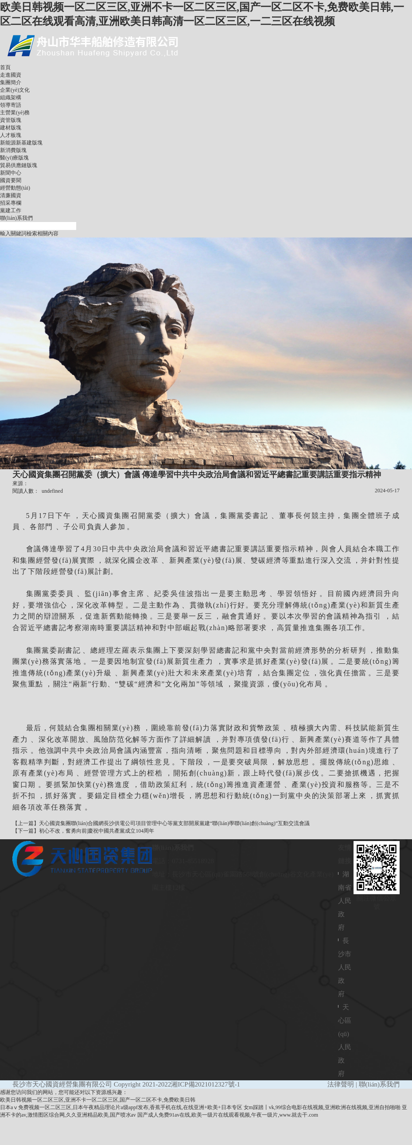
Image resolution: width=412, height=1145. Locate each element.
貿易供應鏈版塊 (18, 165)
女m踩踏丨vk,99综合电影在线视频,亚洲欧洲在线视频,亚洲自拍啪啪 (322, 1107)
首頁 (5, 67)
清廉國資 (10, 195)
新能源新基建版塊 (21, 143)
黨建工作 (10, 210)
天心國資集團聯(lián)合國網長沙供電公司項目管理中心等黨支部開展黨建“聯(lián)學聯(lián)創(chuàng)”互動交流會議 (174, 823)
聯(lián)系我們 (16, 218)
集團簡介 (10, 82)
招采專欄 (10, 203)
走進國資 (10, 75)
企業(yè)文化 (15, 90)
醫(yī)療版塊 (14, 158)
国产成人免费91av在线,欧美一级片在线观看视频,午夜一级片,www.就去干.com (227, 1115)
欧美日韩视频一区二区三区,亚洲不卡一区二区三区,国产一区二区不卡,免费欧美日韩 (97, 1100)
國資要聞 (10, 180)
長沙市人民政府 (344, 967)
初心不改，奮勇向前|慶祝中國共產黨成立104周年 (96, 831)
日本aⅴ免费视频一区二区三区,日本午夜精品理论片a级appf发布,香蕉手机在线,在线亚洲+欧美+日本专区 (121, 1107)
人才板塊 (10, 135)
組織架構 (10, 97)
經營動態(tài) (15, 188)
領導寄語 (10, 105)
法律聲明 (340, 1084)
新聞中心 (10, 173)
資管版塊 (10, 120)
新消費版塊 (13, 150)
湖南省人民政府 (344, 901)
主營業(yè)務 (15, 112)
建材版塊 (10, 128)
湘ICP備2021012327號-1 (205, 1084)
